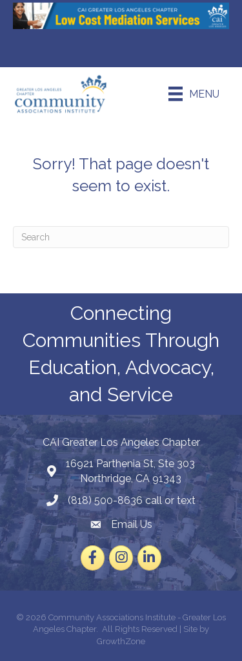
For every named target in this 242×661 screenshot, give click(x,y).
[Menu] (194, 93)
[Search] (121, 237)
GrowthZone (121, 641)
